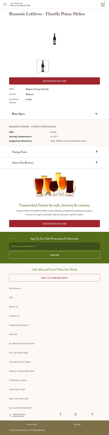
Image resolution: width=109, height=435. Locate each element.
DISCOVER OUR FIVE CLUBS (54, 224)
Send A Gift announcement (54, 278)
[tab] (54, 114)
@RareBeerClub (18, 416)
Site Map (77, 425)
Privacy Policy (32, 425)
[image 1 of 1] (43, 66)
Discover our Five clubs (54, 81)
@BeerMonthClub (19, 414)
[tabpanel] (54, 133)
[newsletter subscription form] (54, 246)
